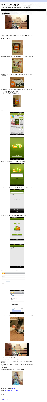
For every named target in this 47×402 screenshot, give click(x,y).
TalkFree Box (5, 110)
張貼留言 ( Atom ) (6, 399)
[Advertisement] (40, 17)
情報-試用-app (10, 393)
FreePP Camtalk (25, 30)
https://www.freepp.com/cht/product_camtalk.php (12, 390)
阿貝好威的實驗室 (10, 5)
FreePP (13, 388)
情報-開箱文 (5, 393)
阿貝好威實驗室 (16, 392)
